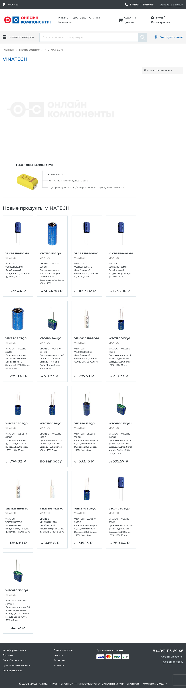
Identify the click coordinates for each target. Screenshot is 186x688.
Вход (159, 17)
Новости (58, 655)
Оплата (95, 17)
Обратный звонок (172, 656)
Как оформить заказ (14, 650)
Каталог (64, 17)
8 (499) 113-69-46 (141, 4)
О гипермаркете (62, 650)
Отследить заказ (171, 37)
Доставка (80, 17)
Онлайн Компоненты (56, 683)
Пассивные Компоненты (158, 70)
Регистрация (161, 22)
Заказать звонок (171, 4)
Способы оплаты (12, 660)
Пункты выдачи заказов (16, 665)
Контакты (66, 22)
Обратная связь (173, 661)
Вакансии (58, 660)
